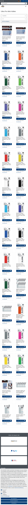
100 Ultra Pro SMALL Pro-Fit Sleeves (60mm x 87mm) (20, 415)
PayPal (4, 493)
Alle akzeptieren (14, 498)
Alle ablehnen (14, 503)
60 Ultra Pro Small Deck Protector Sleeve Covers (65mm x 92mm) (6, 391)
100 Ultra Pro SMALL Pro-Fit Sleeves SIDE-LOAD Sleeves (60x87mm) (6, 415)
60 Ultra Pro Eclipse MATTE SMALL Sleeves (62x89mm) (6, 215)
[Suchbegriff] (12, 3)
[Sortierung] (14, 16)
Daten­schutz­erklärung (19, 487)
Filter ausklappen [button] (5, 21)
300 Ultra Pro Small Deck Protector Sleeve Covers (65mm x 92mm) (20, 37)
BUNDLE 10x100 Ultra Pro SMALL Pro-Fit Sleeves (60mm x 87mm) (20, 290)
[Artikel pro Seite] (14, 19)
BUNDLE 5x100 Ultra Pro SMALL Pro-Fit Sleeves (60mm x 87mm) (6, 315)
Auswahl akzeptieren (14, 500)
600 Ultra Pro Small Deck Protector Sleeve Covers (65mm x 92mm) (6, 37)
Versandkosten (4, 45)
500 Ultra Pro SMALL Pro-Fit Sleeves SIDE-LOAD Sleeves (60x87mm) (20, 391)
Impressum (10, 486)
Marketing (4, 492)
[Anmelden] (1, 1)
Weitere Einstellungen (5, 496)
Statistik (4, 491)
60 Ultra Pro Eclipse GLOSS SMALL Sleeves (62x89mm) (6, 63)
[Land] (19, 1)
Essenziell (4, 489)
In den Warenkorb (7, 42)
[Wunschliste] (20, 1)
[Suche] (25, 3)
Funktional (5, 494)
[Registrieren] (3, 1)
